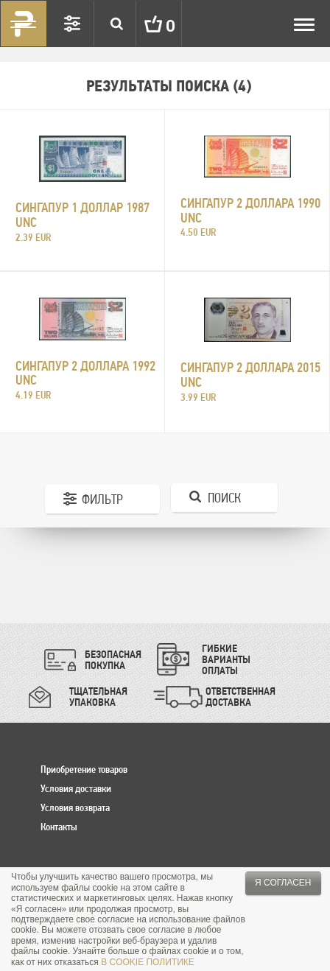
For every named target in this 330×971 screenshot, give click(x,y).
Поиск (224, 497)
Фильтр (102, 499)
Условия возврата (75, 807)
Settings (72, 23)
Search (116, 23)
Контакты (59, 826)
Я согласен (283, 882)
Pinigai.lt (23, 23)
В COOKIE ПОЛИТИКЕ (147, 962)
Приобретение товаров (84, 769)
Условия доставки (76, 788)
